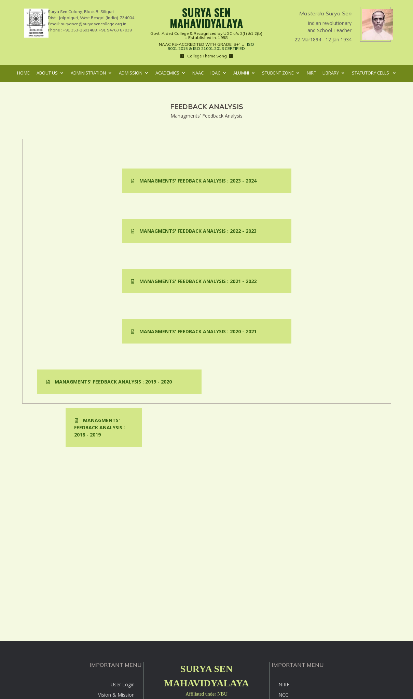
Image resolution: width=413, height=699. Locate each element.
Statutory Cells (371, 73)
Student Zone (278, 73)
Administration (88, 73)
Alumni (241, 73)
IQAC (215, 73)
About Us (47, 73)
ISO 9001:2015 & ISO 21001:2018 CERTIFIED (209, 46)
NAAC (198, 73)
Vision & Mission (116, 694)
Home (23, 73)
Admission (130, 73)
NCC (283, 694)
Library (330, 73)
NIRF (311, 73)
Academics (167, 73)
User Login (123, 684)
